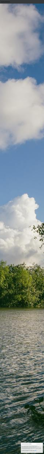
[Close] (42, 444)
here (35, 450)
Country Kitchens (5, 2)
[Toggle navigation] (41, 2)
